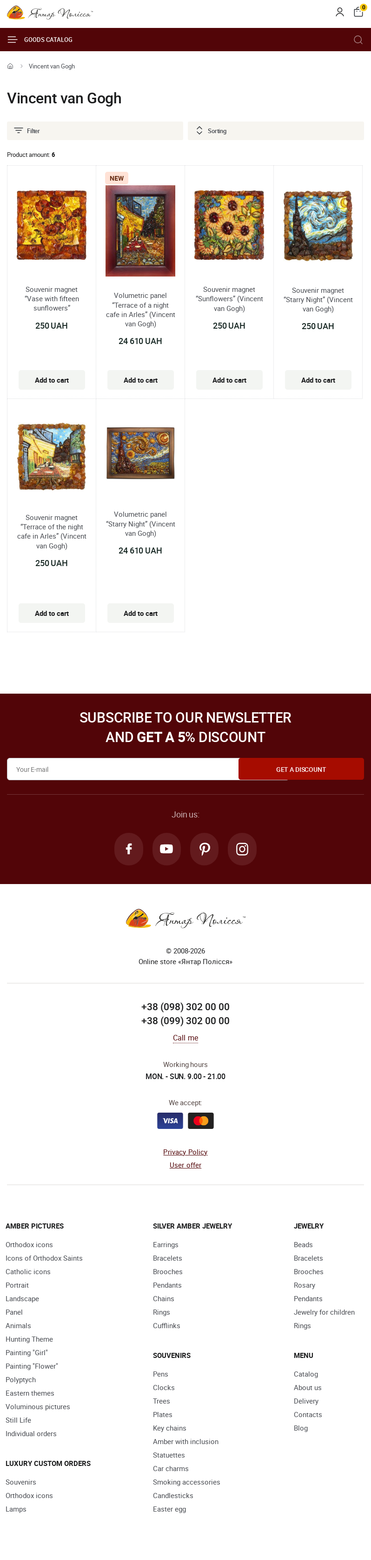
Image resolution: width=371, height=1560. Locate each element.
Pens (160, 1374)
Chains (163, 1299)
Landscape (22, 1299)
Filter (26, 131)
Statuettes (169, 1455)
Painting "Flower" (32, 1366)
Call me (185, 1038)
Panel (14, 1312)
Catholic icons (28, 1272)
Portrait (17, 1285)
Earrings (166, 1245)
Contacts (308, 1415)
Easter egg (169, 1509)
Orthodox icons (29, 1245)
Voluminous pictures (38, 1407)
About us (308, 1388)
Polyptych (21, 1380)
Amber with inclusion (186, 1442)
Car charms (171, 1469)
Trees (161, 1401)
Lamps (16, 1509)
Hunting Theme (29, 1339)
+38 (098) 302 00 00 (185, 1007)
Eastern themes (30, 1393)
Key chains (169, 1428)
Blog (301, 1428)
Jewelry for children (324, 1312)
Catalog (306, 1374)
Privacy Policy (185, 1152)
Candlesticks (173, 1496)
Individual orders (31, 1434)
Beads (303, 1245)
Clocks (164, 1388)
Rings (161, 1312)
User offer (186, 1166)
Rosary (304, 1285)
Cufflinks (166, 1326)
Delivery (306, 1401)
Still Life (18, 1420)
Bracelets (167, 1258)
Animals (18, 1326)
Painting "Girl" (27, 1353)
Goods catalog (40, 39)
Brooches (168, 1272)
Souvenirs (21, 1482)
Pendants (167, 1285)
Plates (162, 1415)
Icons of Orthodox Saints (44, 1258)
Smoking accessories (186, 1482)
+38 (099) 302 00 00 (185, 1021)
